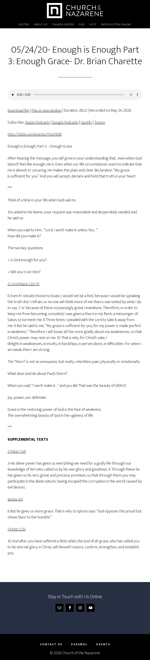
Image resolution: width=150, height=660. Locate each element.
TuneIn (99, 122)
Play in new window (46, 110)
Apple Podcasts (37, 122)
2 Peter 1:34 (17, 451)
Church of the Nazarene (75, 10)
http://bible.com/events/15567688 (35, 134)
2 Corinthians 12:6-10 (23, 284)
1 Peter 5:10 (17, 529)
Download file (18, 110)
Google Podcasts (65, 122)
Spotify (86, 122)
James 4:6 (15, 499)
